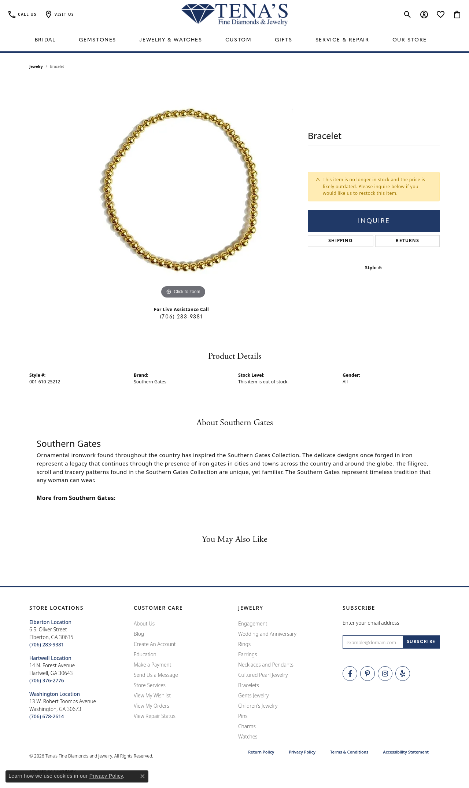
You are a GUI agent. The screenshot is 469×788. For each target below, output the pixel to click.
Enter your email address (371, 622)
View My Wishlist (152, 695)
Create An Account (155, 644)
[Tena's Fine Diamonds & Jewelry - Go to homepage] (234, 14)
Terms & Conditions (349, 752)
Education (145, 654)
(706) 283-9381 (181, 317)
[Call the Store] (46, 644)
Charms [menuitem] (247, 726)
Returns (407, 241)
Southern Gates (150, 382)
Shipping (340, 241)
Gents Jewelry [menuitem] (253, 695)
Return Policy (261, 752)
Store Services (150, 685)
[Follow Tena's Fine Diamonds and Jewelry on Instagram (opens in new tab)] (385, 673)
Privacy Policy (302, 752)
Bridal (45, 40)
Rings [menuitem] (244, 644)
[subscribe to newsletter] (421, 642)
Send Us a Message (156, 674)
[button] (59, 14)
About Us (144, 623)
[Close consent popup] (142, 776)
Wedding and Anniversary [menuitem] (267, 633)
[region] (183, 190)
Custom (238, 40)
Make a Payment (152, 664)
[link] (22, 14)
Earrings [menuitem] (247, 654)
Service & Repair (342, 40)
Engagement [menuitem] (252, 623)
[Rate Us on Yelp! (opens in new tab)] (402, 673)
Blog (139, 633)
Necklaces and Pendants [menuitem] (265, 664)
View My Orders (151, 705)
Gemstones (97, 40)
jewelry (36, 66)
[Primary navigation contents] (234, 40)
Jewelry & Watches (170, 40)
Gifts (283, 40)
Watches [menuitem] (248, 736)
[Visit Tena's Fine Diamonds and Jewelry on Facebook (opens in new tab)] (350, 673)
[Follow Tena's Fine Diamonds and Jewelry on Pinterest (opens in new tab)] (367, 673)
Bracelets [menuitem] (248, 685)
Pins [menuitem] (243, 715)
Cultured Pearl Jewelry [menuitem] (263, 674)
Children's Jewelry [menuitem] (257, 705)
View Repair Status (155, 715)
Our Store (409, 40)
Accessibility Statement (406, 752)
